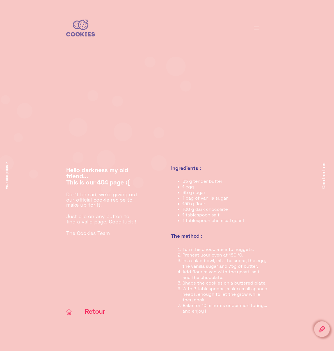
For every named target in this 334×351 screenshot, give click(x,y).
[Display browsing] (256, 31)
